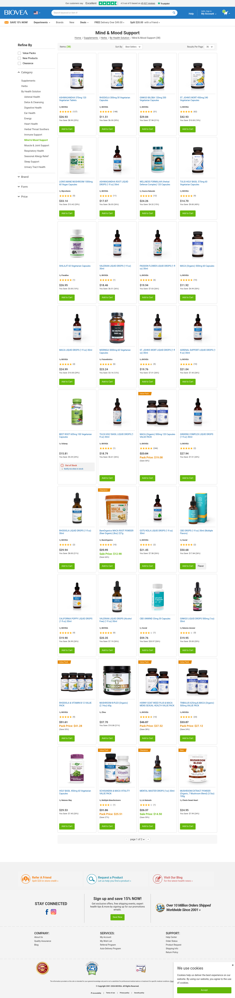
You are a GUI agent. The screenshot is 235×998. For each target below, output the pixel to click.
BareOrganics (107, 540)
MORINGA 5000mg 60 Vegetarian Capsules (115, 351)
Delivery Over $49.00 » (109, 22)
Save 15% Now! (16, 22)
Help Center (171, 937)
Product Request (173, 945)
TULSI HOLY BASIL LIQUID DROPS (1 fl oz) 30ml (116, 435)
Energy (27, 118)
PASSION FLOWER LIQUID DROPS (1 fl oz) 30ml (157, 267)
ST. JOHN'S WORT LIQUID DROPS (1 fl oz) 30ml (157, 351)
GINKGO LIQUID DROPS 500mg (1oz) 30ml (197, 620)
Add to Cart (66, 129)
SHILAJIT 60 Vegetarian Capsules (75, 266)
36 (209, 47)
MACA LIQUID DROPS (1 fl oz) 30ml (75, 350)
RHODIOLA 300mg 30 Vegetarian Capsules (115, 98)
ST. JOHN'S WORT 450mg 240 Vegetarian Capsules (194, 98)
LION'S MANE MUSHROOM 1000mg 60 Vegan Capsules (76, 183)
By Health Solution (120, 37)
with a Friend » (145, 22)
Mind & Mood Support (36, 140)
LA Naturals (147, 800)
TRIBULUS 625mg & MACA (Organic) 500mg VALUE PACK (197, 704)
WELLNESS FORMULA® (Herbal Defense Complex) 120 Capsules (155, 183)
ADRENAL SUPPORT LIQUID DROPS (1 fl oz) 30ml (198, 351)
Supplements (91, 37)
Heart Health (31, 123)
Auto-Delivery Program (110, 948)
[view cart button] (227, 13)
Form (23, 186)
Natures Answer (188, 628)
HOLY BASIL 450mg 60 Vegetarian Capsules (75, 792)
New (72, 22)
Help (191, 13)
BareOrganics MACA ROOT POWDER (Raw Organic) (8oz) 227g (116, 532)
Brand (23, 177)
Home (78, 37)
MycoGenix (65, 191)
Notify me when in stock (73, 469)
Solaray (64, 444)
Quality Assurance (42, 941)
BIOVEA (64, 107)
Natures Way (66, 800)
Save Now (117, 917)
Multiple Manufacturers (111, 800)
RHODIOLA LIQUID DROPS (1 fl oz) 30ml (75, 532)
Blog (36, 945)
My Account (105, 937)
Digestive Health (33, 107)
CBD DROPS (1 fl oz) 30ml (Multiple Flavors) (196, 532)
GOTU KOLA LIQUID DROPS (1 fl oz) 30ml (156, 532)
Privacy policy (124, 993)
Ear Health (29, 113)
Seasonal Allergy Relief (36, 156)
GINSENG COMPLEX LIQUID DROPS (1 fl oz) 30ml (196, 435)
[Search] (173, 13)
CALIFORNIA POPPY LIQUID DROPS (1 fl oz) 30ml (75, 620)
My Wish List (106, 941)
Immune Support (33, 134)
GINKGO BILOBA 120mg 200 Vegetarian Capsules (153, 98)
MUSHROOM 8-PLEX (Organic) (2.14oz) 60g (114, 704)
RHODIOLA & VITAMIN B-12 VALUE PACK (75, 704)
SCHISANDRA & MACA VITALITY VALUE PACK (115, 792)
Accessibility (96, 993)
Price (23, 196)
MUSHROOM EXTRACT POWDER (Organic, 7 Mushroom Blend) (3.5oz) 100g (197, 793)
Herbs (104, 37)
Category (25, 72)
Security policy (139, 993)
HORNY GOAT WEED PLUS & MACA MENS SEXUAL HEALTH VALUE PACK (157, 704)
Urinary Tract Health (34, 167)
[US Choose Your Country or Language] (37, 13)
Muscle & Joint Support (36, 145)
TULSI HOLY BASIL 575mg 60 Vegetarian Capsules (193, 183)
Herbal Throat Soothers (36, 129)
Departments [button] (42, 22)
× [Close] (233, 965)
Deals (84, 22)
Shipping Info (172, 948)
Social (184, 540)
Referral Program (108, 945)
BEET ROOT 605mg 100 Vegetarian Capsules (75, 435)
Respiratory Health (34, 150)
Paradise (64, 275)
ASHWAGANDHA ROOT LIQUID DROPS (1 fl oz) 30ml (114, 183)
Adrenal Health (32, 96)
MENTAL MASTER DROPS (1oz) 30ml (157, 791)
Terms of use (110, 993)
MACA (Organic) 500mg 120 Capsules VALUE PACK (157, 435)
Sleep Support (31, 161)
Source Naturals (148, 191)
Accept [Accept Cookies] (204, 990)
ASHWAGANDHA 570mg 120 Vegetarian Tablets (72, 98)
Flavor (201, 566)
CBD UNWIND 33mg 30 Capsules (155, 618)
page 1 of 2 (137, 839)
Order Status (172, 941)
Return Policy (172, 952)
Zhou (104, 712)
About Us (38, 937)
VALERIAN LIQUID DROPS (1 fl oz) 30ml (115, 267)
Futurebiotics (107, 359)
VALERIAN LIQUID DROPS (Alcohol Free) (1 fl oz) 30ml (116, 620)
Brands (60, 22)
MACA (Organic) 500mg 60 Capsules (197, 266)
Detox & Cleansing (34, 102)
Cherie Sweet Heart (190, 800)
